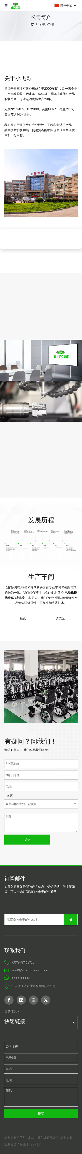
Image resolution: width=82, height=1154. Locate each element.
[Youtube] (33, 1000)
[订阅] (71, 919)
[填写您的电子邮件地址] (33, 919)
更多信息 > (11, 1011)
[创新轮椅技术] (41, 401)
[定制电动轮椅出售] (41, 360)
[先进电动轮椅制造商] (41, 686)
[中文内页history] (41, 542)
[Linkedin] (21, 1000)
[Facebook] (9, 1000)
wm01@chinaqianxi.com (29, 970)
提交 (27, 839)
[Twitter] (45, 1000)
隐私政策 (10, 1144)
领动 (38, 1144)
